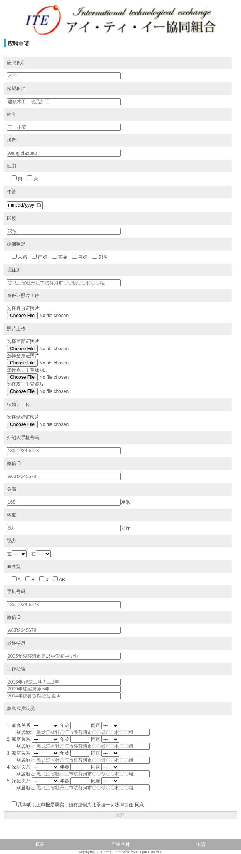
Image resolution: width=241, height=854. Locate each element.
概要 (40, 844)
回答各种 (120, 844)
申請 (201, 844)
